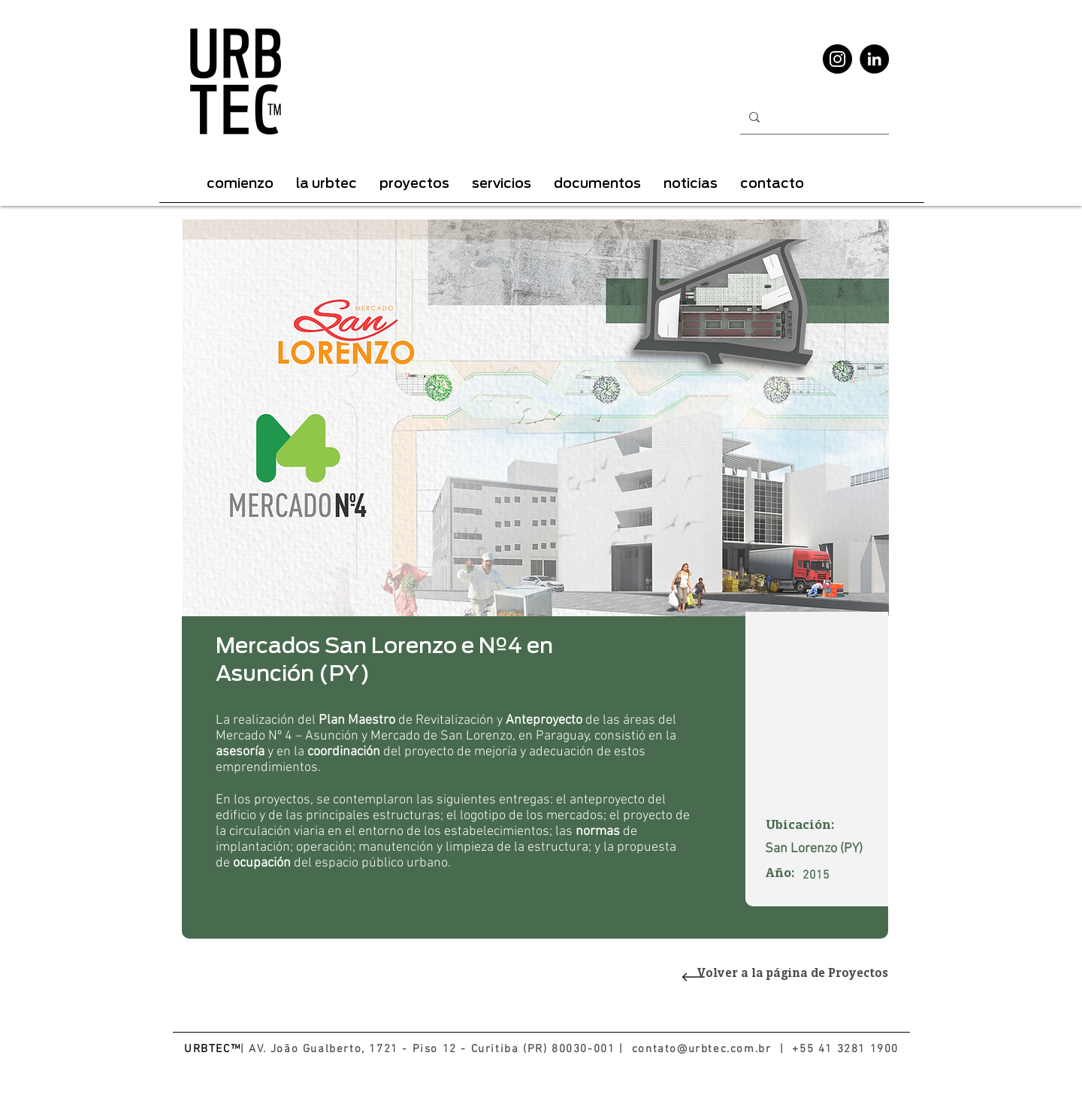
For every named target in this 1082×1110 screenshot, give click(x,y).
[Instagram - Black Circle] (837, 59)
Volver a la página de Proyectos (792, 974)
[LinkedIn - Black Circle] (874, 59)
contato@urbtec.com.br (702, 1049)
